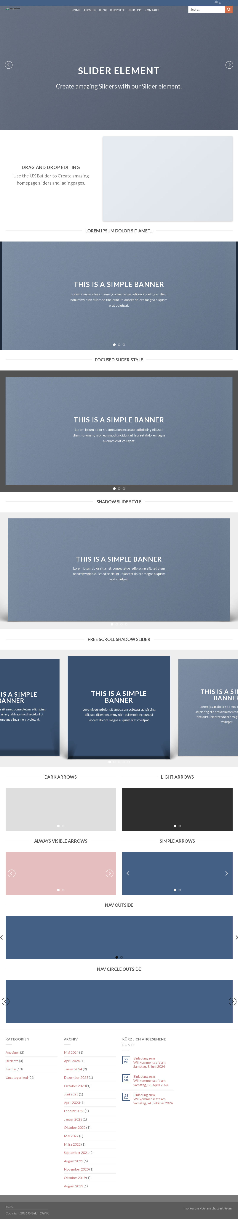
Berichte (117, 10)
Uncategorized (17, 1077)
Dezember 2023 (76, 1077)
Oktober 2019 (75, 1178)
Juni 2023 (71, 1094)
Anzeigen (12, 1052)
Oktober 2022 (75, 1127)
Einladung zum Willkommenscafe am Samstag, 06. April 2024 (150, 1080)
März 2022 (72, 1144)
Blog (218, 2)
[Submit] (228, 9)
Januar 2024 (73, 1069)
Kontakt (152, 10)
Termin (11, 1069)
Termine (89, 10)
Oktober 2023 (75, 1086)
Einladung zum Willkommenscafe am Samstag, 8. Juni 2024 (149, 1062)
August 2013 (73, 1186)
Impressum (191, 1208)
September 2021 (76, 1152)
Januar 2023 (73, 1119)
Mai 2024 (71, 1052)
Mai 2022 (71, 1136)
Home (76, 10)
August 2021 (73, 1161)
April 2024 (72, 1061)
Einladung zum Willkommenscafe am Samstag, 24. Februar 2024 (153, 1099)
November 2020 (76, 1169)
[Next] (229, 65)
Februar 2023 (74, 1111)
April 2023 (72, 1102)
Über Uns (135, 10)
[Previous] (9, 65)
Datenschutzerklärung (217, 1208)
